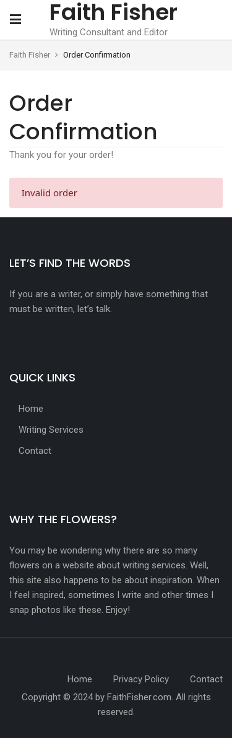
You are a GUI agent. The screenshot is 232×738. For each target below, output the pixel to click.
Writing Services (51, 429)
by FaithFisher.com (133, 697)
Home (31, 408)
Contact (35, 450)
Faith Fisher (30, 54)
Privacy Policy (141, 679)
